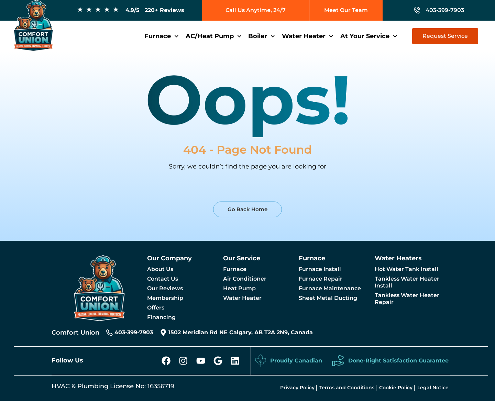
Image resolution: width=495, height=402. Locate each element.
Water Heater (307, 36)
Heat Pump (239, 288)
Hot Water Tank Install (406, 269)
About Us (160, 269)
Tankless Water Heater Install (407, 282)
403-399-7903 (134, 332)
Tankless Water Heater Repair (407, 298)
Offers (155, 307)
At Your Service (368, 36)
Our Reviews (165, 288)
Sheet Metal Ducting (328, 298)
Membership (165, 298)
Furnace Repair (320, 278)
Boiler (261, 36)
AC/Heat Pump (214, 36)
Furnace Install (320, 269)
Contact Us (162, 278)
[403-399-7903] (109, 332)
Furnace (161, 36)
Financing (161, 317)
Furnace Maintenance (330, 288)
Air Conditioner (244, 278)
